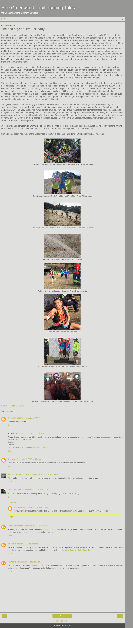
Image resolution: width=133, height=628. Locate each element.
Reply (10, 425)
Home (62, 616)
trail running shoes (53, 529)
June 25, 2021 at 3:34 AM (27, 544)
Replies (13, 503)
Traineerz (12, 562)
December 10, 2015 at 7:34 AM (36, 507)
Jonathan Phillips (15, 526)
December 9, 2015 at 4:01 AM (31, 433)
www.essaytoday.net (39, 447)
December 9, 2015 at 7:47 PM (36, 490)
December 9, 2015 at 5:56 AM (29, 459)
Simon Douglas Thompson (19, 474)
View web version (62, 621)
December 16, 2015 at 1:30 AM (36, 526)
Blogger (67, 625)
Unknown (12, 418)
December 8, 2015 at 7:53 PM (29, 418)
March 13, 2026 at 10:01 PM (28, 562)
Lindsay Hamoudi (15, 490)
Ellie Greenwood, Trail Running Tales (38, 7)
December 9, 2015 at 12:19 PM (45, 474)
